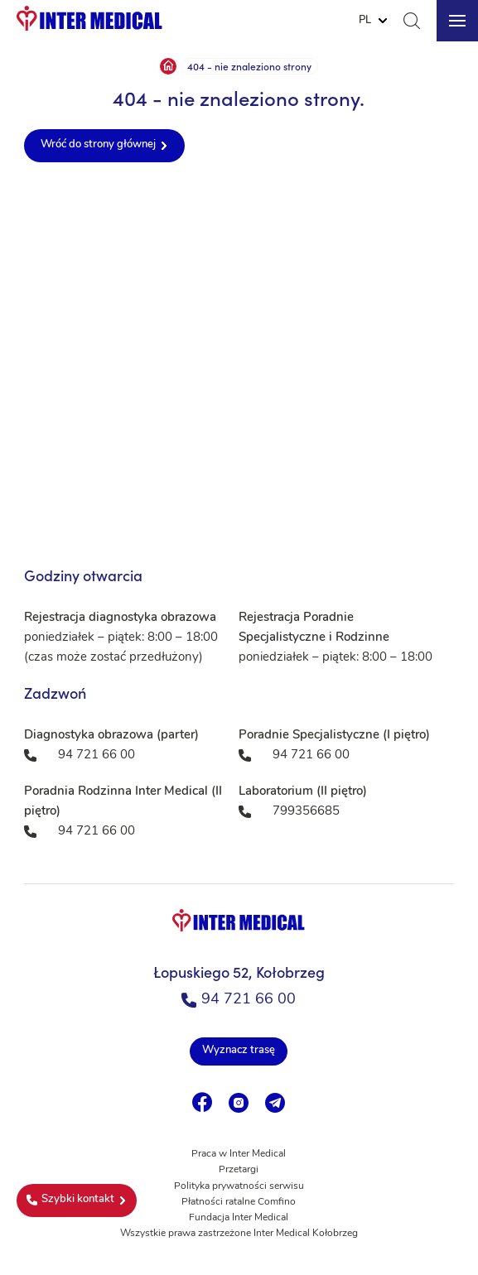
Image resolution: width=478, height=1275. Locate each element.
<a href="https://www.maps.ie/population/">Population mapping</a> (239, 361)
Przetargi (238, 1170)
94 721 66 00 (238, 1000)
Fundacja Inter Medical (238, 1218)
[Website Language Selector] (373, 20)
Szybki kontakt (70, 1199)
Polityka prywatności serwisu (239, 1186)
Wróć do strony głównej (98, 144)
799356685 (306, 812)
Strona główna (168, 66)
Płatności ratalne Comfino (238, 1202)
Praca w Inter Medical (238, 1154)
